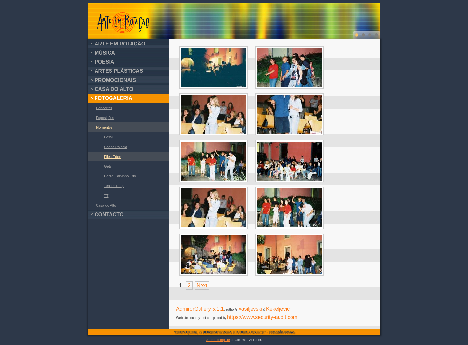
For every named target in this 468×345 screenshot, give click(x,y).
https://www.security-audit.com (262, 317)
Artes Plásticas (119, 71)
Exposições (105, 118)
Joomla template (218, 340)
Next (202, 285)
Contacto (109, 214)
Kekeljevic (278, 309)
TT (106, 196)
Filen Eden (112, 157)
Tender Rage (114, 186)
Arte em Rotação (120, 43)
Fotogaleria (113, 98)
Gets (107, 166)
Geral (108, 137)
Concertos (104, 108)
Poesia (104, 62)
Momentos (104, 127)
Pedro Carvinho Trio (120, 176)
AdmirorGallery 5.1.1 (200, 309)
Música (105, 53)
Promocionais (115, 80)
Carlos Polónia (115, 147)
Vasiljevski (250, 309)
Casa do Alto (114, 89)
